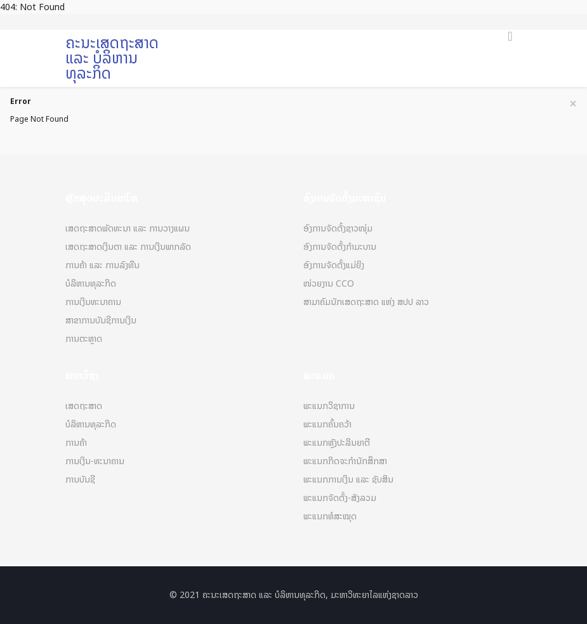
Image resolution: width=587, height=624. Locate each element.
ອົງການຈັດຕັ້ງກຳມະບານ (339, 247)
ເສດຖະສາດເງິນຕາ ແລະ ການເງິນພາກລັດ (128, 247)
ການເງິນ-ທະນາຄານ (94, 461)
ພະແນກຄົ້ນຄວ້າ (327, 424)
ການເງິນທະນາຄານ (93, 302)
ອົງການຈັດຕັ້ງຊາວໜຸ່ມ (338, 228)
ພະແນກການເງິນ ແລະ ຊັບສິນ (348, 479)
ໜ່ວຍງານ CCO (328, 283)
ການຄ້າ (76, 443)
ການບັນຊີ (80, 479)
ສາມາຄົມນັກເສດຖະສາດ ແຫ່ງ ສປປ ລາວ (366, 302)
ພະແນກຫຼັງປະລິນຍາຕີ (336, 443)
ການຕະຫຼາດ (83, 339)
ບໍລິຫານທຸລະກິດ (90, 283)
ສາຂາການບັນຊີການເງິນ (100, 320)
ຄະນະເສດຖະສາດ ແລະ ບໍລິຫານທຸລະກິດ (112, 58)
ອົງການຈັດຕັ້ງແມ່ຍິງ (333, 265)
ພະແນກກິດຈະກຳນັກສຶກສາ (345, 461)
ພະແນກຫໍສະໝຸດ (330, 516)
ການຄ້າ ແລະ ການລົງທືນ (102, 265)
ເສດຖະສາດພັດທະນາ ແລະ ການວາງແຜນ (127, 228)
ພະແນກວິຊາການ (329, 406)
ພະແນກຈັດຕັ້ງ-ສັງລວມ (339, 498)
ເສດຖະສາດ (83, 406)
